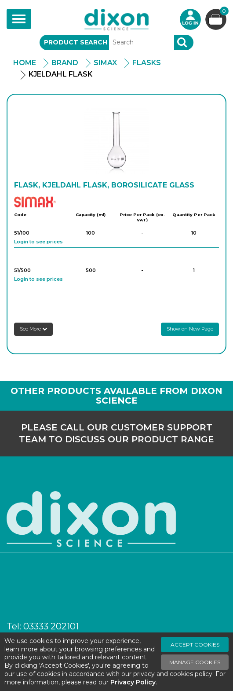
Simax (105, 63)
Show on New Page (190, 329)
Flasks (146, 63)
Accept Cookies (195, 644)
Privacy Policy (133, 682)
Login (190, 19)
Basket (223, 12)
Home (24, 63)
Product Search (75, 42)
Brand (64, 63)
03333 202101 (51, 626)
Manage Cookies (194, 662)
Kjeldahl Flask (60, 74)
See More (33, 329)
